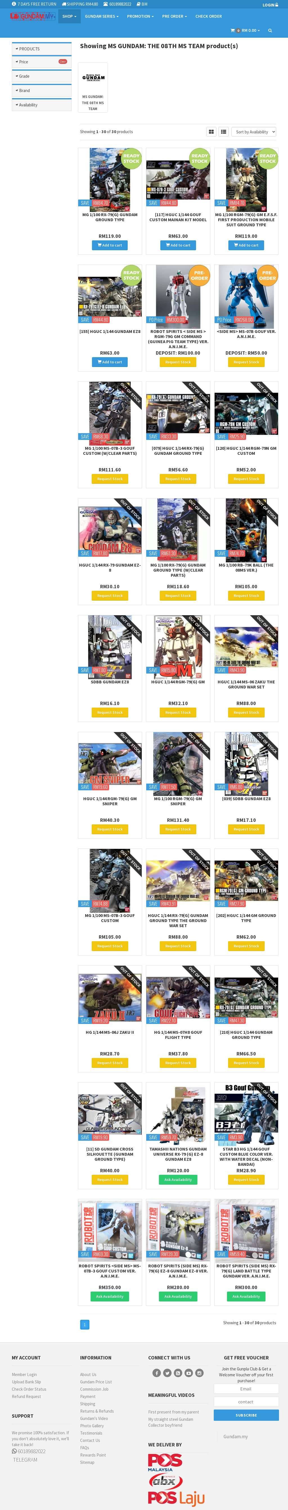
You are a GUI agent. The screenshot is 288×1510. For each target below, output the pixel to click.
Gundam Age (35, 130)
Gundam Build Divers (42, 136)
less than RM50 (34, 539)
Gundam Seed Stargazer (34, 196)
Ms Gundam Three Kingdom (38, 334)
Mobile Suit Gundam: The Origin (40, 277)
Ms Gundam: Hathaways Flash (43, 377)
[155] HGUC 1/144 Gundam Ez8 (110, 327)
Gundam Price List (96, 1342)
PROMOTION (140, 16)
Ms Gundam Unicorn (41, 356)
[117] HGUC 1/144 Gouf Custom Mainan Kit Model (178, 217)
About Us (88, 1335)
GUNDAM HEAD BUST (34, 643)
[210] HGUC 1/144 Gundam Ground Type (246, 1007)
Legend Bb (34, 237)
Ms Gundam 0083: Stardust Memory (37, 308)
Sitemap (87, 1423)
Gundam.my (236, 1397)
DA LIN (26, 717)
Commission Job (94, 1349)
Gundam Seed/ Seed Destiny (40, 208)
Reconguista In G (39, 443)
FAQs (84, 1408)
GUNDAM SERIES (102, 16)
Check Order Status (29, 1349)
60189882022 (29, 1411)
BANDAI (27, 709)
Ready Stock (32, 808)
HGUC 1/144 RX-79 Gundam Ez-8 (110, 555)
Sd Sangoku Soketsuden (32, 465)
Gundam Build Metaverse (34, 158)
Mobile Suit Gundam (41, 255)
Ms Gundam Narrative (43, 324)
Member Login (24, 1335)
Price (23, 526)
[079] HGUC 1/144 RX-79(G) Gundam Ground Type (178, 442)
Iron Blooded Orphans (33, 227)
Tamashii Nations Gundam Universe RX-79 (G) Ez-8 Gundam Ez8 (178, 1122)
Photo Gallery (92, 1386)
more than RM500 (36, 579)
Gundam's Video (94, 1379)
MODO (26, 763)
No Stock (29, 824)
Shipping (87, 1364)
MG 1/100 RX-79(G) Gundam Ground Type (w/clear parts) (178, 558)
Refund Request (26, 1357)
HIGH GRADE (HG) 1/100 (37, 671)
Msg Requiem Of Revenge (36, 422)
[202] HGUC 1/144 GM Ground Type (246, 894)
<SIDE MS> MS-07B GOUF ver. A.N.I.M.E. (246, 330)
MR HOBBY (30, 771)
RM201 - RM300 (34, 563)
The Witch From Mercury (36, 478)
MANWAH (29, 747)
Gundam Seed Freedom (34, 183)
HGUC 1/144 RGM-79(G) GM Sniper (110, 781)
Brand (24, 695)
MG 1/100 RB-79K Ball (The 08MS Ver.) (246, 555)
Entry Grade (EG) (36, 610)
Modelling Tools (42, 65)
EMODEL (28, 725)
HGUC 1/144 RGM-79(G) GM (178, 666)
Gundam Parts (42, 77)
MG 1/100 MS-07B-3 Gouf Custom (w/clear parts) (110, 442)
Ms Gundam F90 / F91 (42, 318)
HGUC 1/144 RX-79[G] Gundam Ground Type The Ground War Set (178, 897)
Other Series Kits (42, 496)
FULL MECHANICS (36, 632)
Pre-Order (30, 816)
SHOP (69, 16)
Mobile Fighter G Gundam (36, 246)
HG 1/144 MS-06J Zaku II (110, 1004)
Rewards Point (93, 1415)
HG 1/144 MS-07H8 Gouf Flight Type (178, 1007)
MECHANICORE (34, 755)
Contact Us (90, 1401)
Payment (88, 1357)
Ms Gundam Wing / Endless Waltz (38, 365)
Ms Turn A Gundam (40, 399)
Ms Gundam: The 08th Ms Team (41, 390)
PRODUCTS (29, 49)
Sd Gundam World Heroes (37, 453)
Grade (24, 596)
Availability (28, 794)
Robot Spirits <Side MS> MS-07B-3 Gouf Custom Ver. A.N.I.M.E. (110, 1235)
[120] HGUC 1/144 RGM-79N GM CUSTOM (246, 442)
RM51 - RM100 (33, 547)
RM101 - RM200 (34, 555)
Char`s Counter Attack (36, 114)
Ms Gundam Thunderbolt (32, 346)
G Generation (36, 123)
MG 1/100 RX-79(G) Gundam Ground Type (110, 217)
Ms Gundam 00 (37, 287)
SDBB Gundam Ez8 (110, 666)
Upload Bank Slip (26, 1342)
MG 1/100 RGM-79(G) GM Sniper (178, 781)
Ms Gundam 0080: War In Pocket (43, 296)
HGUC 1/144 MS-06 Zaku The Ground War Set (246, 668)
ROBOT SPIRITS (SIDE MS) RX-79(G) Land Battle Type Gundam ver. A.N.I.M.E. (246, 1235)
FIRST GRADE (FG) (33, 621)
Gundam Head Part (40, 168)
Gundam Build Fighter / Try (42, 146)
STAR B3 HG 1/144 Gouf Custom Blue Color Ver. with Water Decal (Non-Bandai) (246, 1125)
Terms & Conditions (131, 1498)
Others (42, 508)
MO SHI (27, 779)
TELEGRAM (24, 1420)
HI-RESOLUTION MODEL (35, 657)
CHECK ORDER (208, 16)
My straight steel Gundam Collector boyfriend (170, 1382)
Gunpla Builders (38, 218)
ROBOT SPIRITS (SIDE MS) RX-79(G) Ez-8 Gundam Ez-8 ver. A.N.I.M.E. (178, 1235)
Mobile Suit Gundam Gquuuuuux (39, 265)
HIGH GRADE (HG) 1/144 (37, 684)
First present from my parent (173, 1372)
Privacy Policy (163, 1498)
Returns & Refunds (97, 1371)
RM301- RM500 (33, 571)
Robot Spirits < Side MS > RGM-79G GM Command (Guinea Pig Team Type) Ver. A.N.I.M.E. (178, 335)
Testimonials (91, 1393)
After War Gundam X (41, 105)
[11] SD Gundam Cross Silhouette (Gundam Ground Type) (109, 1122)
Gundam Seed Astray (42, 174)
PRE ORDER (174, 16)
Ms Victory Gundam (41, 406)
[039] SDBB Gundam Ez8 (246, 779)
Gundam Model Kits (42, 92)
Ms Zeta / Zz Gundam (43, 412)
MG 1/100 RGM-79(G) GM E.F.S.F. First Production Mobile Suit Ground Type (246, 219)
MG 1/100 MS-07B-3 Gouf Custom (110, 894)
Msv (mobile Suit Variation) (36, 434)
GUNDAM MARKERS (29, 736)
